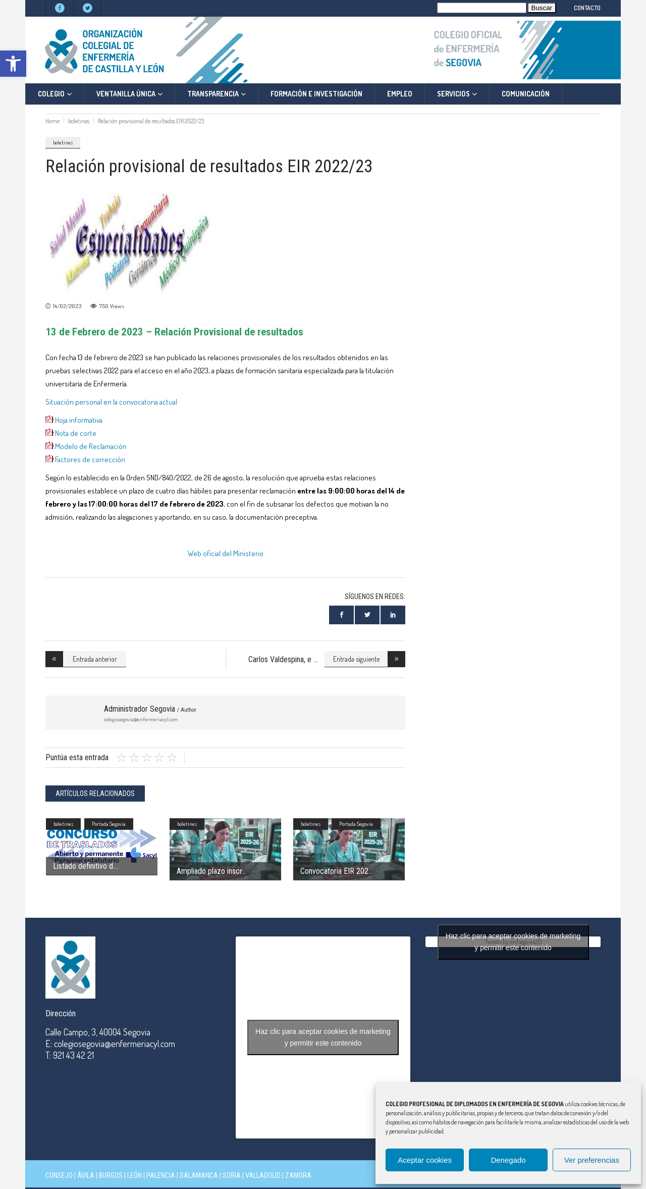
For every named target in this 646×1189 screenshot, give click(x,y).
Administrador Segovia (150, 709)
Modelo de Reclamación (91, 446)
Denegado (508, 1160)
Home (52, 121)
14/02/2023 (67, 306)
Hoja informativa (78, 420)
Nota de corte (76, 433)
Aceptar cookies (425, 1160)
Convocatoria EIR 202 (334, 871)
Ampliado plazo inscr (209, 871)
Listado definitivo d (83, 866)
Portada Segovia (109, 823)
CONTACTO (587, 8)
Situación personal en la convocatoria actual (111, 402)
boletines (78, 121)
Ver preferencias (591, 1160)
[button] (13, 64)
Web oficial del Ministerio (225, 553)
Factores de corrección (91, 459)
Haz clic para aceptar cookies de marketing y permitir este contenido (323, 1037)
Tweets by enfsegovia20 (513, 941)
